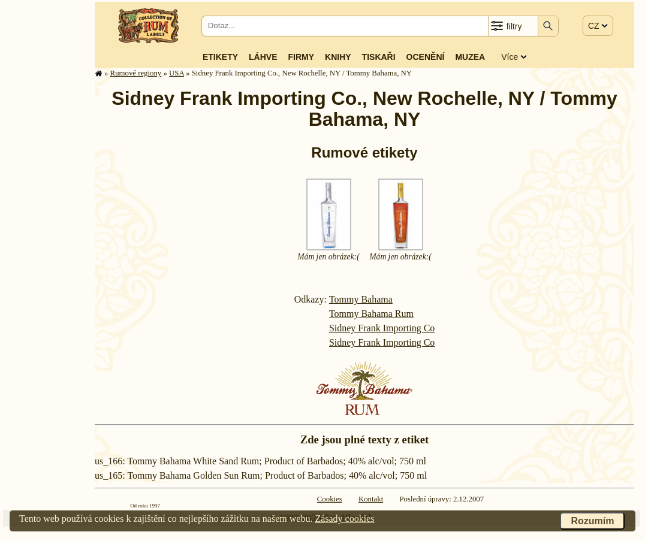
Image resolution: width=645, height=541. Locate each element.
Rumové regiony (136, 73)
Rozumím (592, 521)
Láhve (263, 57)
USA (176, 73)
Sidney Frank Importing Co (382, 328)
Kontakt (370, 499)
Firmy (301, 57)
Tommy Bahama (361, 299)
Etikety (220, 57)
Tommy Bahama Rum (371, 314)
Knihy (338, 57)
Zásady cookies (344, 518)
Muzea (470, 57)
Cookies (329, 499)
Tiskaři (379, 57)
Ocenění (425, 57)
